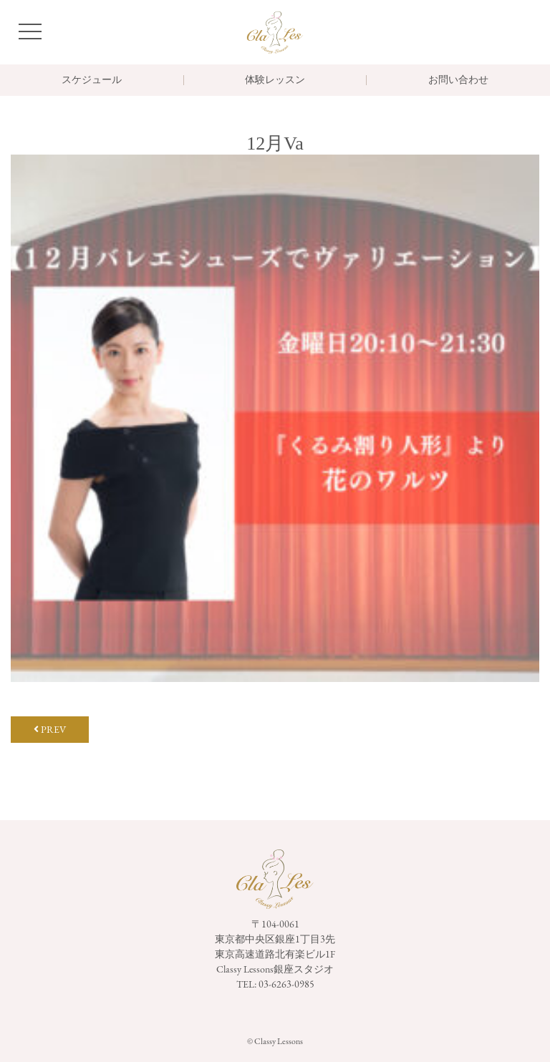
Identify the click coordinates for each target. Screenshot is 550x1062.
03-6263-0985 (286, 984)
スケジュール (92, 80)
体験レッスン (275, 80)
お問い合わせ (458, 80)
